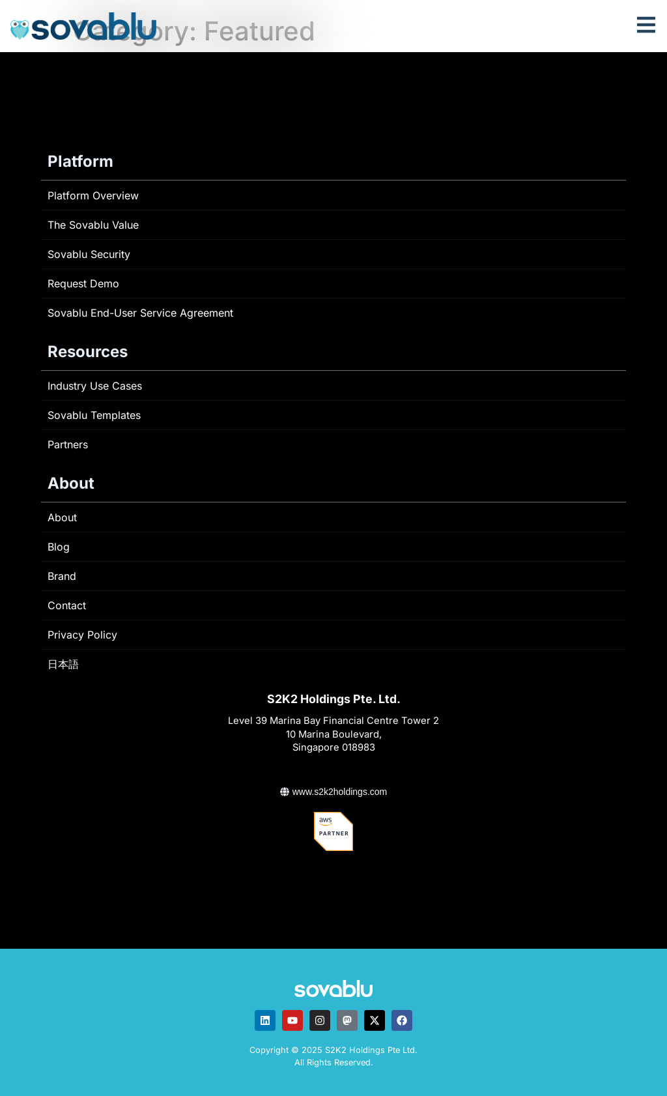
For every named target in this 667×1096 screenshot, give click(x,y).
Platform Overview (93, 195)
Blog (59, 546)
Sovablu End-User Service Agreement (140, 312)
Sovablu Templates (94, 415)
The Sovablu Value (93, 224)
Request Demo (83, 283)
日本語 (63, 664)
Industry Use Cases (95, 385)
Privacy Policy (82, 634)
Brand (62, 576)
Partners (68, 444)
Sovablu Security (89, 254)
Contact (67, 605)
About (62, 517)
